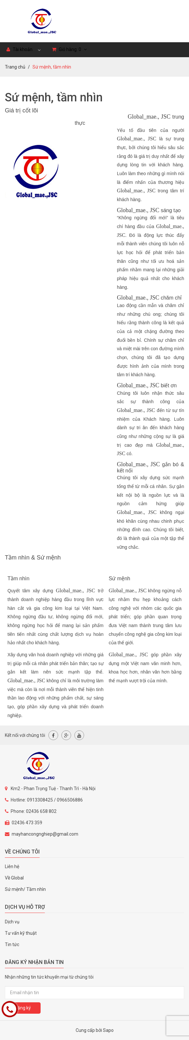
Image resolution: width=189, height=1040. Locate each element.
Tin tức (12, 944)
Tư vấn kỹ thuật (21, 933)
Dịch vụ (12, 921)
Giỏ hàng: (69, 49)
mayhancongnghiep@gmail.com (45, 834)
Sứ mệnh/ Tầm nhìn (25, 889)
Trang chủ (15, 67)
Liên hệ (12, 866)
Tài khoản (19, 49)
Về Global (14, 877)
